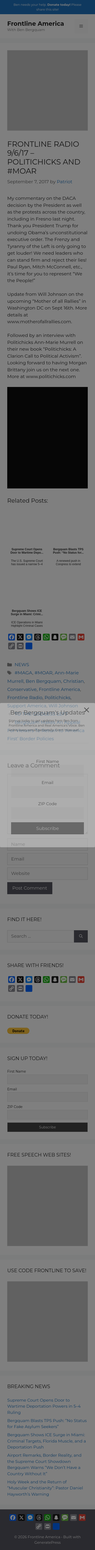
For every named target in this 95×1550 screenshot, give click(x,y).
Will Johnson (63, 706)
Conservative (22, 689)
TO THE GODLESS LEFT (41, 714)
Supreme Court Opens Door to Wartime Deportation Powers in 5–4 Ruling (44, 1406)
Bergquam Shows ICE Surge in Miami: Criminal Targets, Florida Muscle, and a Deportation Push (46, 1440)
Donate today (58, 4)
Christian (73, 681)
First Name (16, 1071)
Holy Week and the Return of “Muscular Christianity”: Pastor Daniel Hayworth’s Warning (45, 1488)
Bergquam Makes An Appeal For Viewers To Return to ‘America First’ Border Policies (45, 730)
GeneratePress (47, 1542)
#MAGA (23, 673)
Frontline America (35, 23)
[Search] (81, 936)
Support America (26, 706)
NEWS (21, 664)
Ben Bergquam (43, 681)
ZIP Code (14, 1107)
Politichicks (58, 697)
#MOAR (43, 673)
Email (12, 1089)
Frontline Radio (24, 697)
